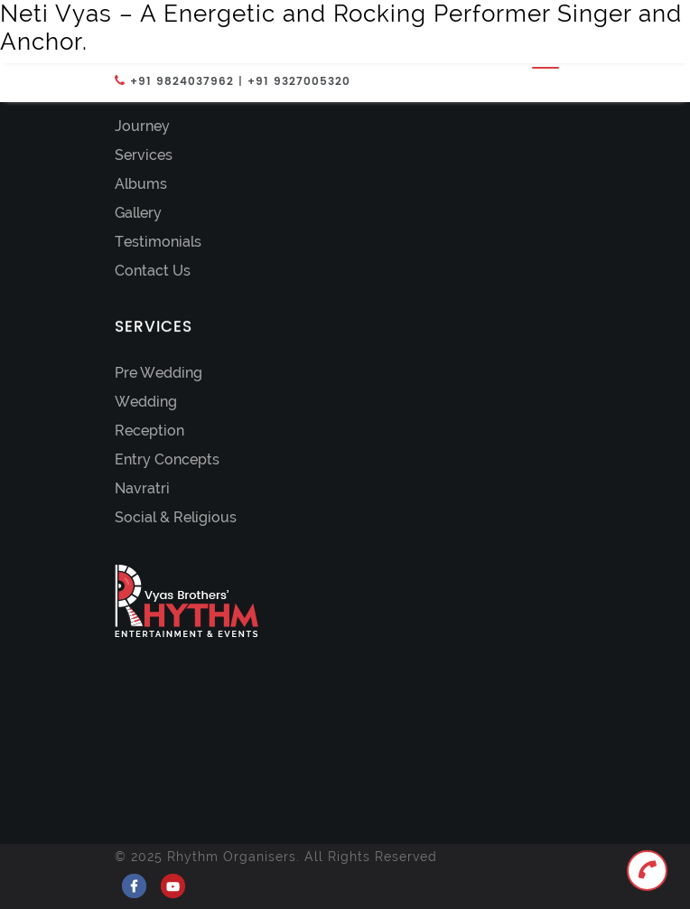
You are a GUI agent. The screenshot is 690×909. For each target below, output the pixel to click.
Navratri (142, 488)
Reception (149, 430)
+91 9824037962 (182, 81)
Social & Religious (176, 517)
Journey (142, 126)
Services (143, 155)
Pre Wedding (158, 372)
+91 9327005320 (298, 81)
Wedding (146, 401)
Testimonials (158, 241)
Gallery (138, 212)
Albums (141, 183)
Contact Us (153, 270)
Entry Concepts (167, 459)
